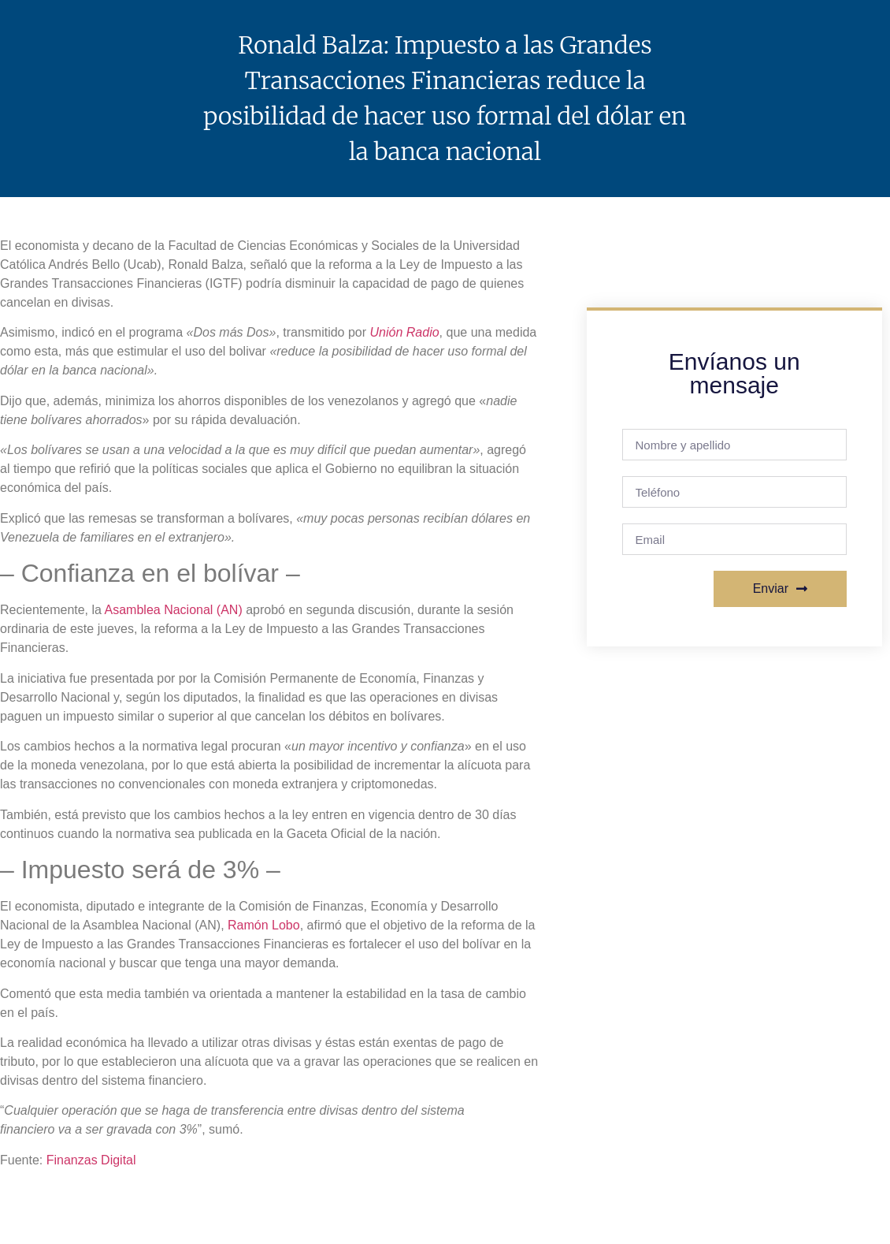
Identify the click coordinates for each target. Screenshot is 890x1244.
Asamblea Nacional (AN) (174, 609)
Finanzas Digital (91, 1160)
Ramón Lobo (264, 925)
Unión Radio (404, 332)
